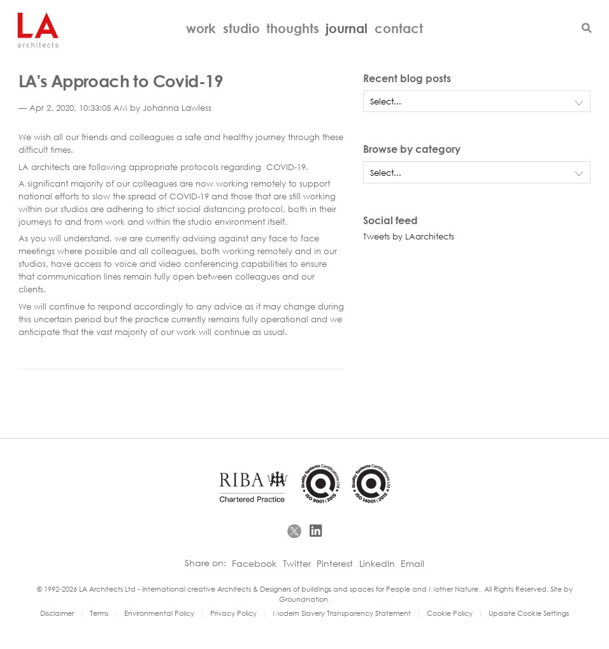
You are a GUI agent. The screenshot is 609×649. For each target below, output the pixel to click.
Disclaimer (57, 613)
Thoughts (292, 28)
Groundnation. (304, 599)
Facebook (254, 563)
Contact (399, 28)
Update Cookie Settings (529, 613)
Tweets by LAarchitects (408, 236)
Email (412, 563)
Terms (99, 613)
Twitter (297, 563)
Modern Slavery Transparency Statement (343, 613)
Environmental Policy (159, 613)
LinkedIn (377, 563)
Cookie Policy (450, 613)
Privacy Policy (233, 613)
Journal (347, 28)
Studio (241, 28)
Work (201, 28)
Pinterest (335, 563)
